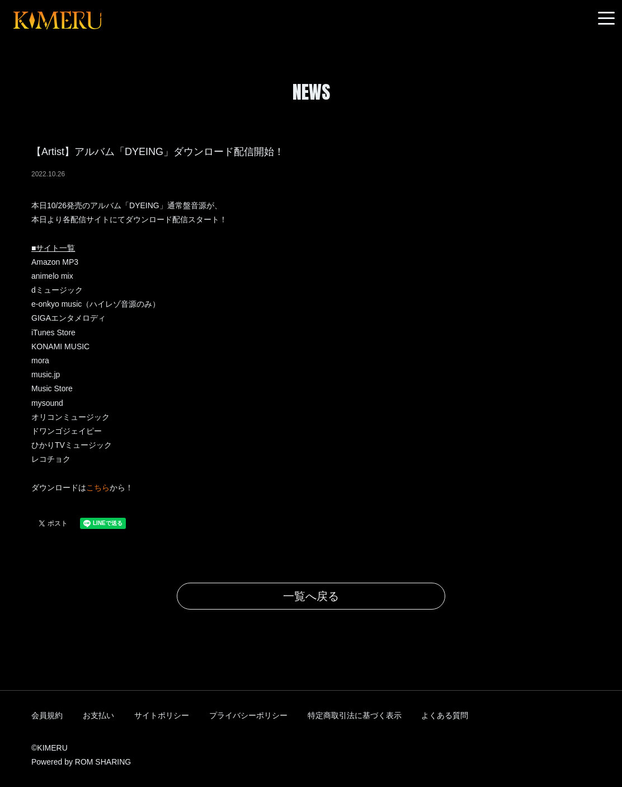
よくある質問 (444, 715)
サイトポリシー (161, 715)
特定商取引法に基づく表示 (355, 715)
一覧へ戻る (311, 596)
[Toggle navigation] (606, 19)
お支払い (98, 715)
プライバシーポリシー (248, 715)
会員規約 (47, 715)
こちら (98, 487)
